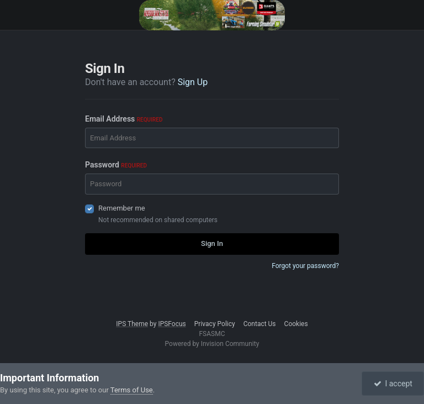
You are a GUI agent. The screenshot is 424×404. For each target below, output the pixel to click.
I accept (393, 383)
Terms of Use (131, 390)
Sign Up (193, 82)
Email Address (123, 118)
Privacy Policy (214, 324)
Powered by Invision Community (212, 344)
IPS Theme (132, 324)
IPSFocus (172, 324)
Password (116, 164)
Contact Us (259, 324)
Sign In (212, 243)
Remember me (121, 208)
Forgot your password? (305, 266)
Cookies (296, 324)
